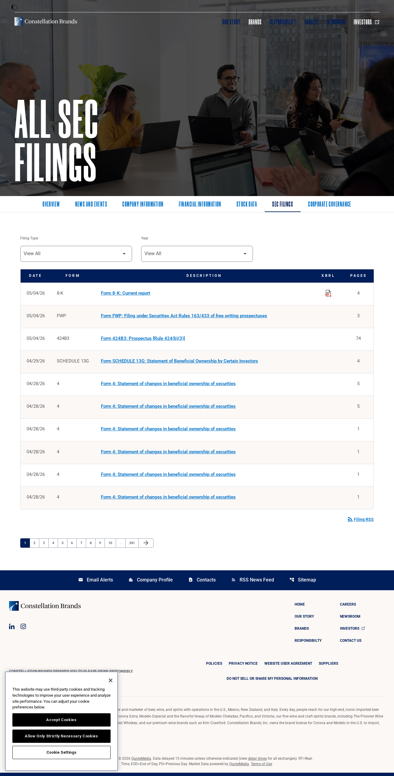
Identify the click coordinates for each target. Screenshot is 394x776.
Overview (51, 204)
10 (112, 546)
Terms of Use (261, 767)
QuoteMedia (141, 762)
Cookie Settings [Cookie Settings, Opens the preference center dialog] (62, 752)
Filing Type (29, 238)
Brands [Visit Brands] (255, 22)
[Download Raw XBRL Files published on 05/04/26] (328, 292)
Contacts (202, 583)
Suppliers (328, 667)
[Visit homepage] (46, 21)
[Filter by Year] (197, 254)
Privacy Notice (243, 667)
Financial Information (200, 204)
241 (133, 546)
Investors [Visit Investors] (366, 22)
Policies (214, 667)
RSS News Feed (252, 583)
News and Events (91, 204)
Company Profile (150, 583)
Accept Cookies (61, 719)
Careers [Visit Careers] (312, 22)
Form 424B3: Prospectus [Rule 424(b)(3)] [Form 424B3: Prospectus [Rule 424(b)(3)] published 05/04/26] (143, 339)
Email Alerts (95, 583)
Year (144, 238)
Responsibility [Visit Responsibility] (283, 22)
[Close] (110, 680)
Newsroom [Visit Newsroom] (336, 22)
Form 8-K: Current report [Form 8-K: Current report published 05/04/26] (125, 293)
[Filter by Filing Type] (76, 254)
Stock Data (247, 204)
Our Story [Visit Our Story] (231, 22)
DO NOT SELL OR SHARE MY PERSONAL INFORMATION (272, 682)
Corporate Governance (329, 204)
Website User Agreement (288, 667)
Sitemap (302, 583)
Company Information (142, 204)
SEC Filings (282, 204)
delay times (257, 762)
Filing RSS (360, 522)
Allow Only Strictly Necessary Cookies (61, 736)
